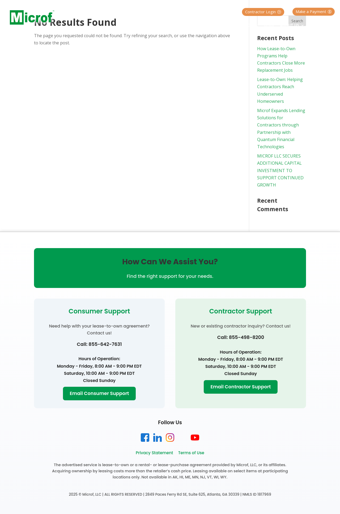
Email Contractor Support (240, 387)
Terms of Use (191, 453)
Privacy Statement (154, 453)
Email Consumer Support (99, 393)
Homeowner (202, 25)
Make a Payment (311, 11)
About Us (289, 25)
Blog (269, 25)
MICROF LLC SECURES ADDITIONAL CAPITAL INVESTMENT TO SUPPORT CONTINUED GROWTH (280, 170)
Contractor (240, 25)
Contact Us (322, 25)
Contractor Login (260, 11)
